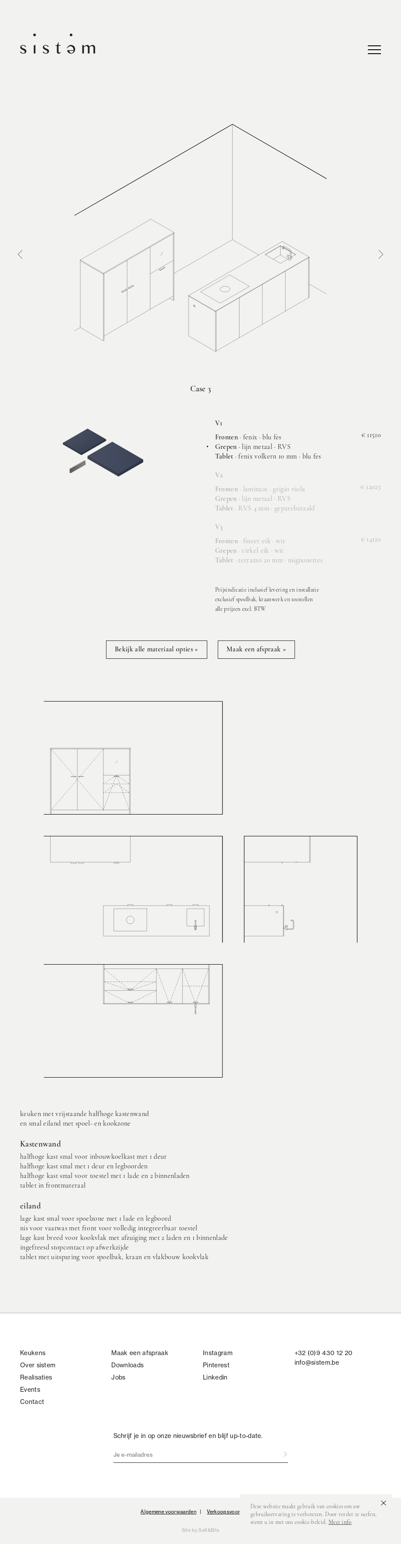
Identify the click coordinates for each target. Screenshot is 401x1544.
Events (30, 1389)
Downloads (127, 1365)
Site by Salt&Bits (200, 1530)
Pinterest (216, 1365)
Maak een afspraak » (256, 649)
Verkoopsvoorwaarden (233, 1512)
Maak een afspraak (139, 1353)
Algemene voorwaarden (168, 1512)
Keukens (32, 1353)
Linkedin (215, 1377)
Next (381, 254)
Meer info (340, 1522)
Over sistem (38, 1365)
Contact (32, 1402)
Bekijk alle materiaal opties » (157, 649)
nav (374, 49)
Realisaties (36, 1377)
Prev (20, 254)
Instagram (218, 1353)
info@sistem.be (317, 1362)
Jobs (118, 1377)
